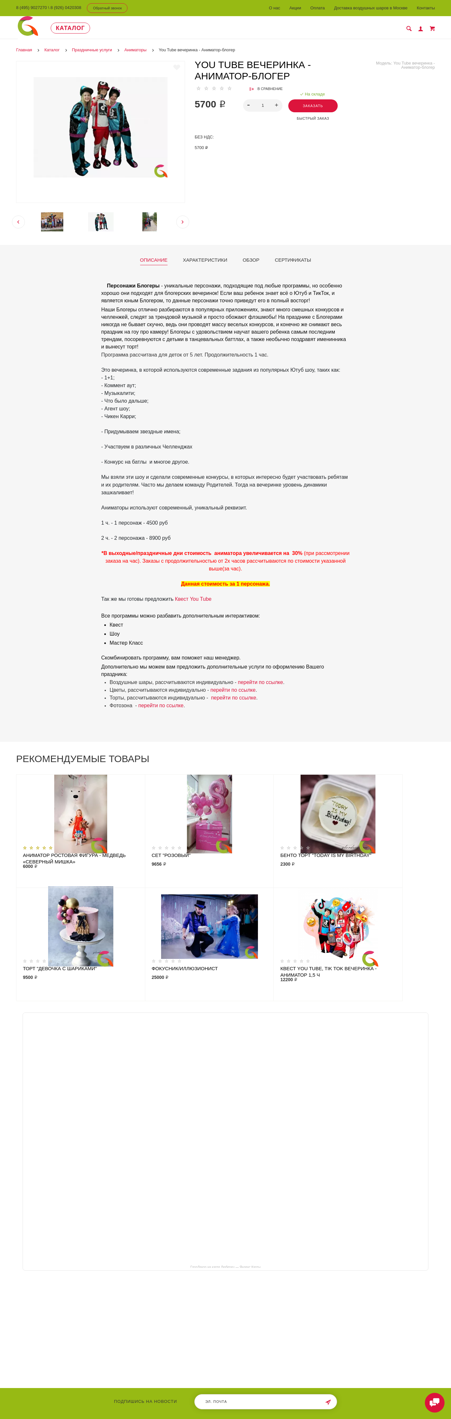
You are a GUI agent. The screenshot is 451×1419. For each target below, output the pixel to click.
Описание (154, 260)
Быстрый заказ (313, 118)
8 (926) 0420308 (65, 7)
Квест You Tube (193, 599)
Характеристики (205, 260)
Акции (295, 7)
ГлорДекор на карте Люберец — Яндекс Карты (225, 1266)
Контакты (426, 7)
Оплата (317, 7)
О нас (274, 7)
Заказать (313, 106)
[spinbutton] (263, 105)
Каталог (75, 28)
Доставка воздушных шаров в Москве (371, 7)
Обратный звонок (107, 8)
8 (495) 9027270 (31, 7)
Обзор (251, 260)
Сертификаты (293, 260)
